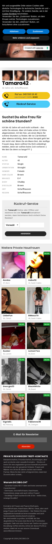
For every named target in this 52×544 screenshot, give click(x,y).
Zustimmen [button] (38, 31)
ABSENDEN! (26, 234)
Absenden (26, 446)
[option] (7, 75)
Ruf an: (26, 96)
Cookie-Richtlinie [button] (9, 14)
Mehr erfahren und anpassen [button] (26, 38)
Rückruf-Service (26, 104)
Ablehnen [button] (14, 31)
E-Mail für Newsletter (26, 434)
